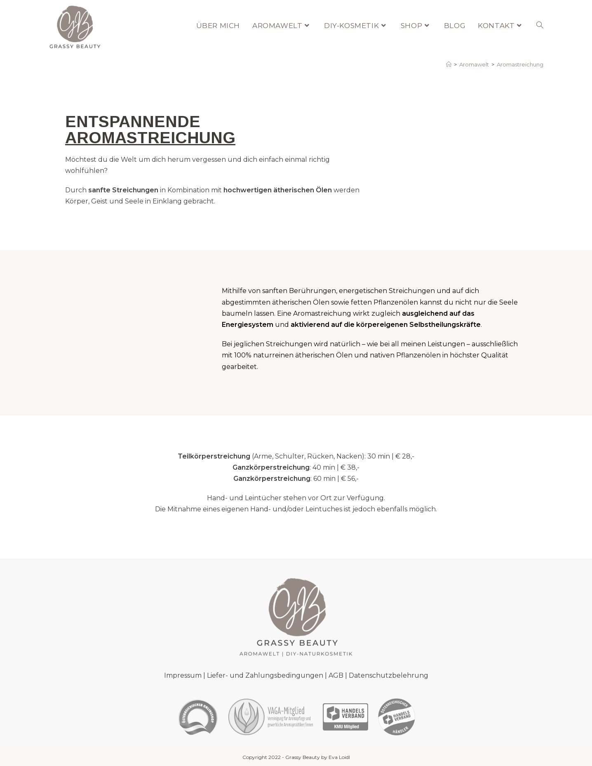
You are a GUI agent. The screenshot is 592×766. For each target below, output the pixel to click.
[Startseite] (448, 64)
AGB (336, 675)
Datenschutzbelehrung (388, 675)
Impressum (183, 675)
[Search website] (540, 25)
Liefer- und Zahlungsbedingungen (265, 675)
